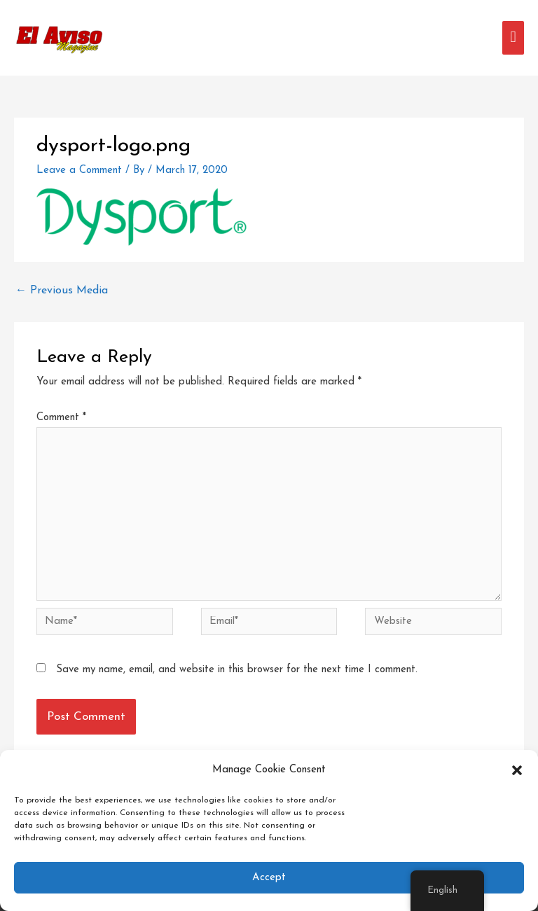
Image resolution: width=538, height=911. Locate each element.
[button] (517, 770)
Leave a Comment (79, 170)
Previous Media (61, 290)
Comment (61, 417)
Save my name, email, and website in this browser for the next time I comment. (237, 670)
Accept (269, 877)
